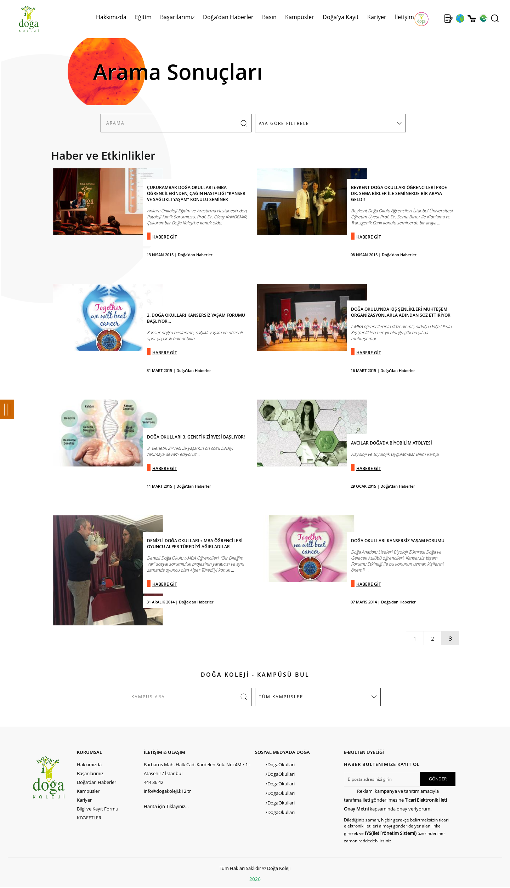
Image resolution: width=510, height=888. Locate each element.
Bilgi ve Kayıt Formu (97, 809)
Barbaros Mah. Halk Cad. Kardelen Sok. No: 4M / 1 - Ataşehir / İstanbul (197, 769)
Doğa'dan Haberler (228, 17)
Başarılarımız (177, 17)
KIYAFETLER (89, 817)
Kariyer (376, 17)
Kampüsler (299, 17)
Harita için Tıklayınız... (166, 806)
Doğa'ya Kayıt (341, 17)
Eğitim (143, 17)
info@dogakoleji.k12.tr (167, 791)
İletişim (404, 17)
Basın (269, 17)
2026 (255, 879)
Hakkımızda (111, 17)
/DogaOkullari (280, 764)
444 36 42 (153, 782)
